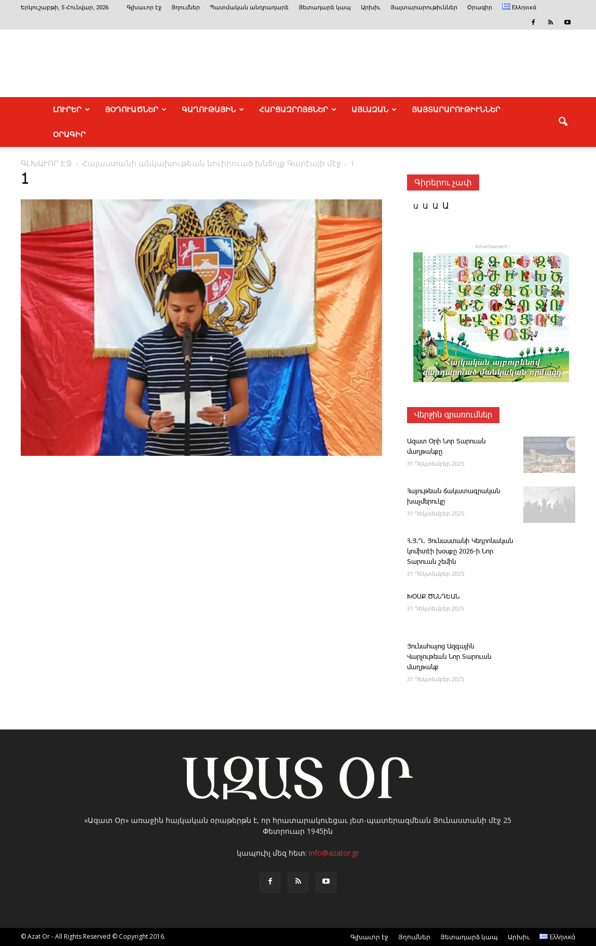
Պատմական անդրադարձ (249, 7)
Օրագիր (479, 7)
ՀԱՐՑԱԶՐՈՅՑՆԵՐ (297, 109)
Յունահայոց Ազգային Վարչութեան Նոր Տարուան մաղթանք (449, 657)
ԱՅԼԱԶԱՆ (374, 109)
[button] (562, 122)
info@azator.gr (334, 853)
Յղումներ (185, 7)
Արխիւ (371, 7)
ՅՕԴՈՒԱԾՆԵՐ (136, 109)
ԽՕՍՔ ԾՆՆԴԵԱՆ (433, 596)
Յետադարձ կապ (325, 7)
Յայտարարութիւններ (423, 7)
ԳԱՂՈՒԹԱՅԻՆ (213, 109)
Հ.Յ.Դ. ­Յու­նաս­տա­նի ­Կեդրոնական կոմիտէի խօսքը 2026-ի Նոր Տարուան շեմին (460, 551)
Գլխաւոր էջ (144, 7)
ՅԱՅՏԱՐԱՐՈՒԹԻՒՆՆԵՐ (456, 109)
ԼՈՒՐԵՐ (71, 109)
